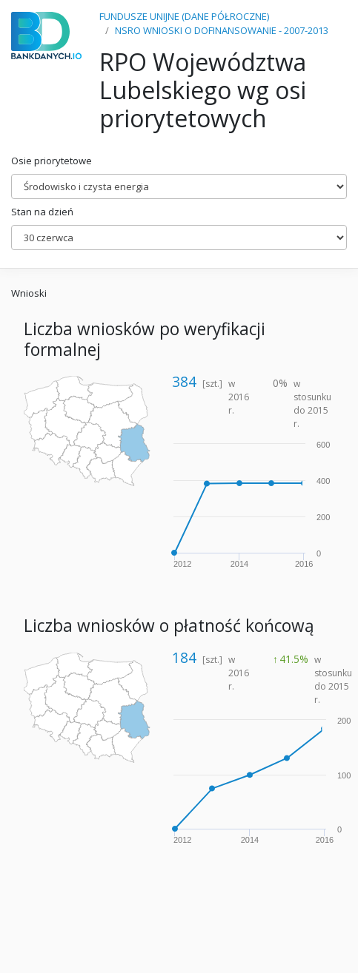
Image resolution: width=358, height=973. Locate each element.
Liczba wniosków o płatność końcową (169, 625)
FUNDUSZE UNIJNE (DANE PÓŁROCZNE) (184, 16)
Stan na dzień (42, 211)
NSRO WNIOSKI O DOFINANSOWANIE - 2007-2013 (221, 30)
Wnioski (29, 293)
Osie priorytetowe (51, 160)
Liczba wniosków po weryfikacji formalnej (144, 338)
